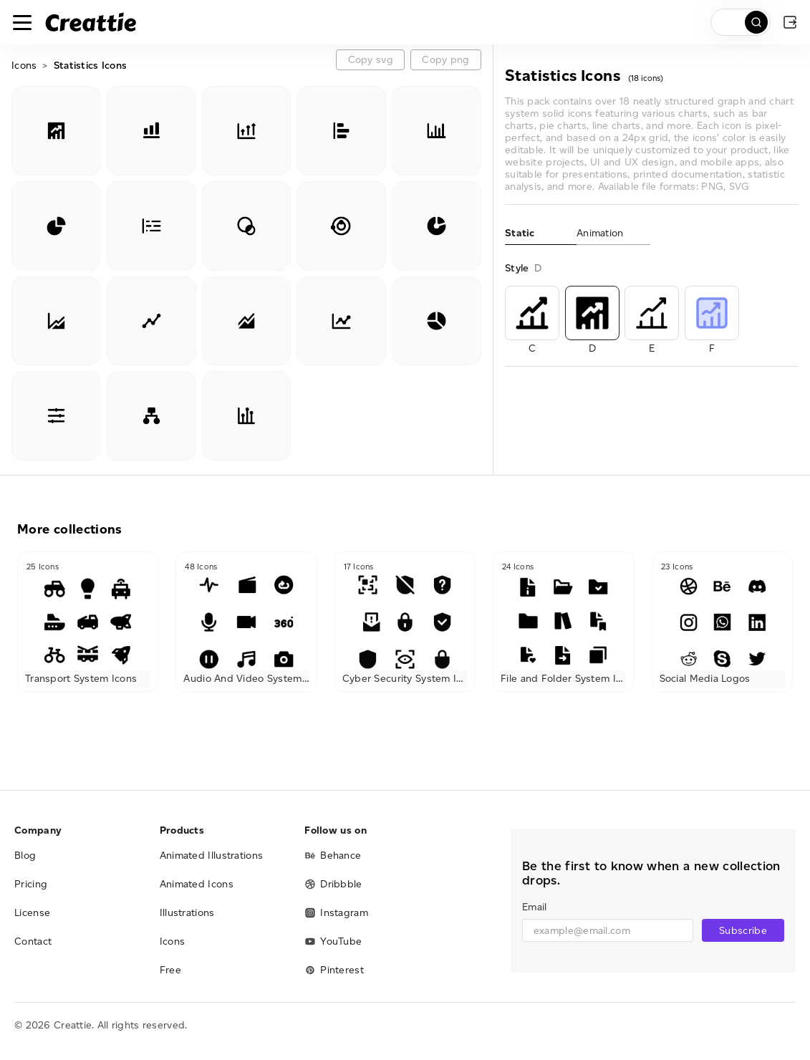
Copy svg (370, 60)
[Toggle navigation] (22, 22)
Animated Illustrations (212, 855)
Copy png (445, 60)
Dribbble (333, 884)
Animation (600, 233)
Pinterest (334, 970)
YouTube (333, 941)
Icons (24, 65)
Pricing (30, 884)
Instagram (336, 913)
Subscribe (743, 931)
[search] (740, 22)
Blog (25, 855)
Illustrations (187, 913)
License (32, 913)
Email (534, 907)
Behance (332, 855)
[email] (607, 930)
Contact (33, 941)
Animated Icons (196, 884)
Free (170, 970)
